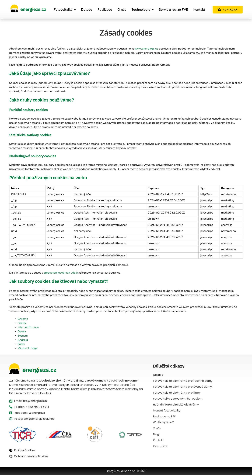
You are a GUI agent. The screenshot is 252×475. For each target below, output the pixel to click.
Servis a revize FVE (173, 10)
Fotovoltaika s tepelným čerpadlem (177, 399)
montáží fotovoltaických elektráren (59, 385)
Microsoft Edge (27, 348)
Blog (156, 434)
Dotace (86, 10)
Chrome (23, 318)
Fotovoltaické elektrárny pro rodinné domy (182, 381)
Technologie (142, 10)
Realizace (104, 10)
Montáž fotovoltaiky (166, 410)
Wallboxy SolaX (163, 422)
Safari (21, 344)
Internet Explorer (28, 327)
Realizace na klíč (164, 416)
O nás (121, 10)
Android (23, 339)
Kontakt (199, 10)
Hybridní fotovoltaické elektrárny (176, 405)
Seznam (23, 335)
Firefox (22, 323)
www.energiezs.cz (146, 48)
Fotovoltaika (65, 10)
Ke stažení (160, 446)
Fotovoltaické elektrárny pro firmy (177, 393)
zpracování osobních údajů (61, 272)
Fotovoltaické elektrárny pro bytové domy (182, 387)
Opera (22, 331)
